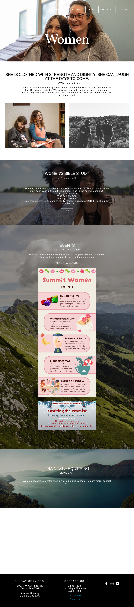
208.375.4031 (75, 595)
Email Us (75, 599)
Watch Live (122, 9)
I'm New (55, 9)
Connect (92, 9)
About (80, 9)
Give (102, 9)
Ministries (67, 9)
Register (67, 211)
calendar (59, 257)
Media (110, 9)
